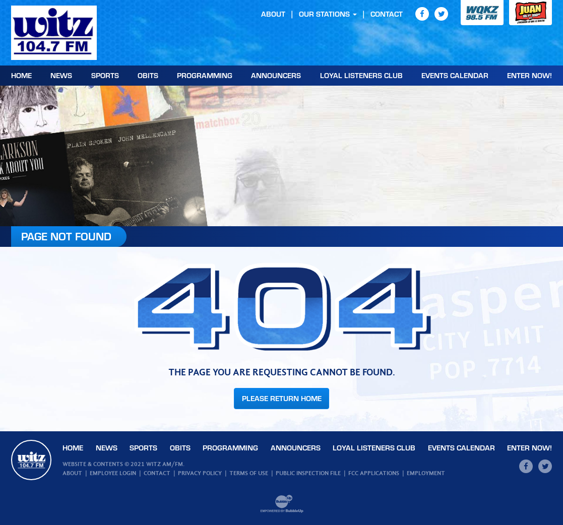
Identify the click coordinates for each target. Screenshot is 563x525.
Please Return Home (282, 398)
